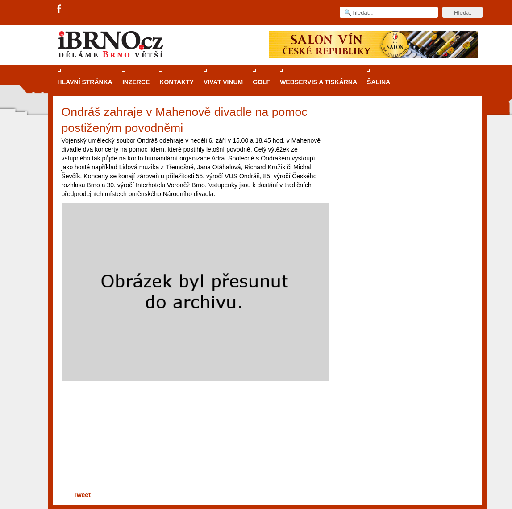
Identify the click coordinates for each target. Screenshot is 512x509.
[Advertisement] (193, 454)
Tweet (82, 494)
